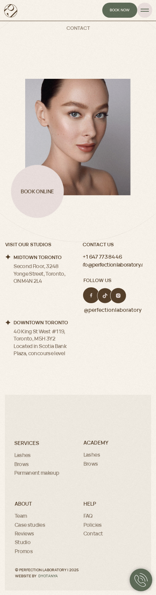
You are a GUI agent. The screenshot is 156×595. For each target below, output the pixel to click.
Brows (21, 464)
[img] (91, 295)
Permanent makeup (36, 472)
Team (21, 515)
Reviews (24, 533)
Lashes (22, 455)
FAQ (87, 515)
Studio (22, 542)
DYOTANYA (48, 575)
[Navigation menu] (145, 10)
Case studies (30, 524)
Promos (24, 551)
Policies (92, 524)
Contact (93, 533)
